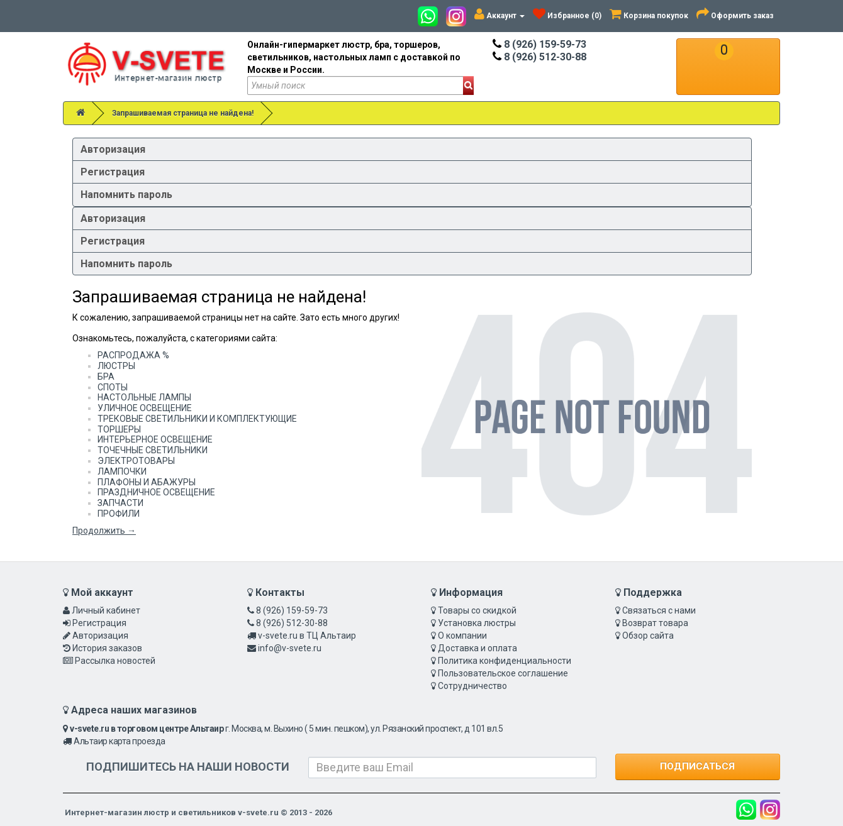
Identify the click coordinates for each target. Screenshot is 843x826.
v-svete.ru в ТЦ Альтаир (307, 636)
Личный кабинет (106, 610)
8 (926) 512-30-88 (539, 57)
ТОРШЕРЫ (119, 429)
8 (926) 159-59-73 (539, 44)
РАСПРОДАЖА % (133, 355)
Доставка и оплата (477, 648)
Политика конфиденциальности (504, 661)
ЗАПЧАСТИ (120, 503)
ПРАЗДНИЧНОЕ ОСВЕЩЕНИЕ (156, 492)
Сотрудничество (472, 686)
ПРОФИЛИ (119, 514)
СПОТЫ (113, 387)
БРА (106, 377)
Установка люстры (477, 623)
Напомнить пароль (126, 195)
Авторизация (113, 149)
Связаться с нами (659, 610)
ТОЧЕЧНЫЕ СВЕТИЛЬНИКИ (153, 450)
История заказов (107, 648)
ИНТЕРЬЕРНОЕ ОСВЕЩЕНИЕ (155, 439)
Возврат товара (655, 623)
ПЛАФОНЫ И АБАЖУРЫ (147, 482)
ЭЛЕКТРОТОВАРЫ (136, 461)
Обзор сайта (648, 636)
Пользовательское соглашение (503, 673)
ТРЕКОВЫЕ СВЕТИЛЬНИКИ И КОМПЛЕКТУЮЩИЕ (197, 419)
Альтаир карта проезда (119, 741)
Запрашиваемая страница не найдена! (183, 113)
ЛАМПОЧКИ (122, 471)
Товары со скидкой (477, 610)
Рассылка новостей (115, 661)
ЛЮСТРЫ (116, 366)
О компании (462, 636)
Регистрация (113, 172)
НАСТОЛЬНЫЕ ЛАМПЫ (144, 397)
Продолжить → (104, 531)
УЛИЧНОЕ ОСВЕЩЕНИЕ (145, 408)
